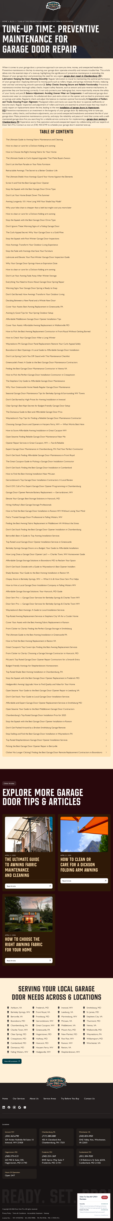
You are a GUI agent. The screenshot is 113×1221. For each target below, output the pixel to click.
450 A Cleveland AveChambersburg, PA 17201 (53, 1141)
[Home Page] (53, 6)
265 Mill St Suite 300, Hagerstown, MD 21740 (16, 1161)
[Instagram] (14, 1107)
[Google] (19, 1107)
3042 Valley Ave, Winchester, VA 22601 (92, 1141)
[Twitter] (25, 1107)
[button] (108, 6)
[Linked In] (3, 1107)
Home (4, 21)
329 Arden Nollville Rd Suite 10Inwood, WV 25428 (19, 1141)
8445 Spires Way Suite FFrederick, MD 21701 (53, 1161)
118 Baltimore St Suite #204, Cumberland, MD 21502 (92, 1161)
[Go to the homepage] (56, 1083)
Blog (12, 21)
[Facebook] (9, 1107)
